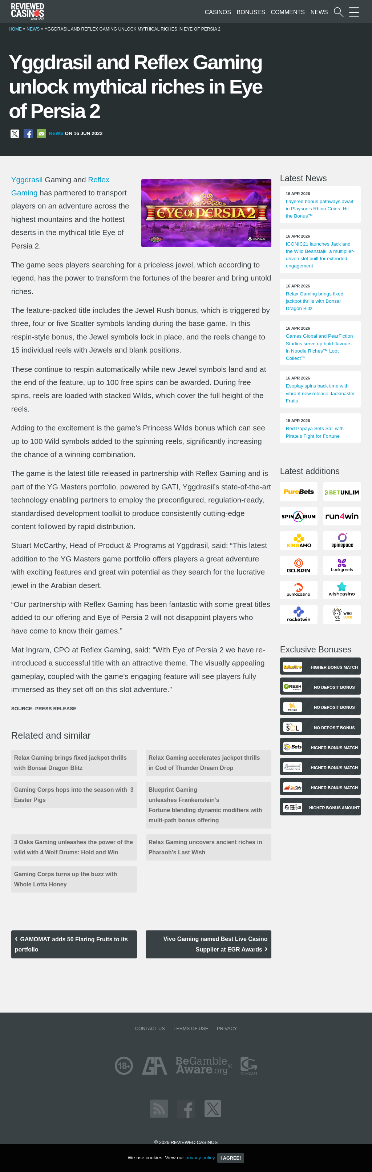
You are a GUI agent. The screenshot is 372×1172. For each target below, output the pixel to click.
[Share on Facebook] (28, 133)
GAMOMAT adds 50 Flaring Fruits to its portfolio (71, 944)
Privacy (227, 1028)
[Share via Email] (41, 133)
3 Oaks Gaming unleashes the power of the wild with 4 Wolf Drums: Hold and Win (73, 847)
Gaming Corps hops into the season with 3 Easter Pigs (74, 795)
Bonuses (251, 12)
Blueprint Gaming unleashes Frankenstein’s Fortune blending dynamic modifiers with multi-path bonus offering (205, 805)
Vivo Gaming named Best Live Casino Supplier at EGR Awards (215, 944)
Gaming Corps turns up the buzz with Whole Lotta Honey (66, 879)
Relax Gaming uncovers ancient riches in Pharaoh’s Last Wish (205, 847)
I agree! (231, 1158)
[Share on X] (14, 133)
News (319, 12)
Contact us (150, 1028)
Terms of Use (190, 1028)
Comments (288, 12)
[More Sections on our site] (354, 12)
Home (15, 29)
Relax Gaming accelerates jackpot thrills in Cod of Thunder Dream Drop (204, 763)
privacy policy (199, 1157)
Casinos (218, 12)
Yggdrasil (27, 179)
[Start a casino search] (338, 12)
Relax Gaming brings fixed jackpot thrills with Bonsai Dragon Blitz (70, 763)
